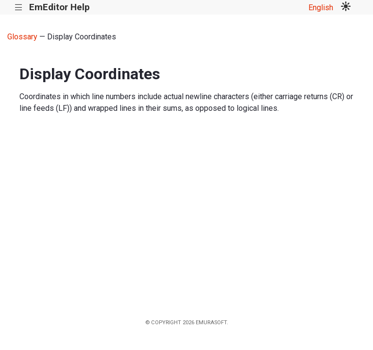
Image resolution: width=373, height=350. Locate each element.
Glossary (22, 36)
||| (18, 7)
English (320, 7)
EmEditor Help (59, 7)
